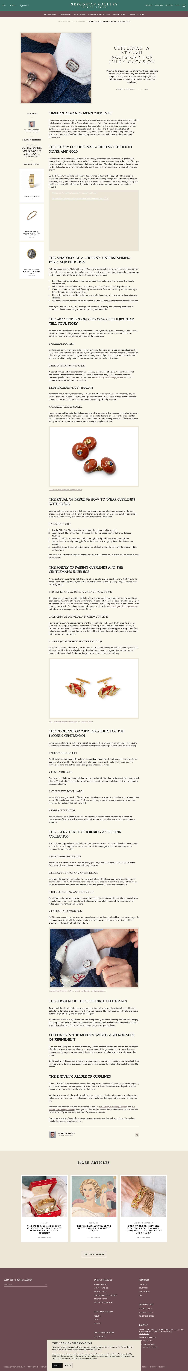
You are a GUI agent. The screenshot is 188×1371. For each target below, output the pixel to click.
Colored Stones (119, 14)
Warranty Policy (146, 1312)
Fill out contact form (148, 1348)
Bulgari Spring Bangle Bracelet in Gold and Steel (31, 233)
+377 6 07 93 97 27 (146, 1341)
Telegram (162, 1367)
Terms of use (33, 1367)
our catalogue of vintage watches (122, 606)
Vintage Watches (65, 14)
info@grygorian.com (148, 1337)
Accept (57, 1365)
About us (97, 1316)
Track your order (146, 1316)
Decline (67, 1365)
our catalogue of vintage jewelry (108, 377)
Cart (177, 5)
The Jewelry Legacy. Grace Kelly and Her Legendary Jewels (94, 1228)
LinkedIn (153, 1367)
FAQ (140, 1295)
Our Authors (144, 1291)
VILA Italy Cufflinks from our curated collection (65, 489)
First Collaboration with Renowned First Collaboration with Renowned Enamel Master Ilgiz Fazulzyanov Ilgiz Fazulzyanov (32, 152)
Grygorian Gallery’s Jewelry (99, 14)
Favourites (159, 5)
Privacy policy (46, 1367)
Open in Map (144, 1334)
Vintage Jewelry (50, 14)
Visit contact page (146, 1344)
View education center (94, 1254)
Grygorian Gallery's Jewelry (106, 1295)
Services (149, 5)
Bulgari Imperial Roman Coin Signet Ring (31, 271)
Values (96, 1320)
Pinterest (143, 1367)
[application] (94, 220)
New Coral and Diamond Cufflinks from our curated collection (71, 721)
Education (143, 1288)
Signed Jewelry (79, 14)
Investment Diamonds (136, 14)
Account (169, 5)
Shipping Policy (145, 1309)
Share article (32, 113)
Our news (143, 1284)
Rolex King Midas (31, 196)
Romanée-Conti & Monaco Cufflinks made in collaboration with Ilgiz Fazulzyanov (77, 991)
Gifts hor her (99, 1337)
